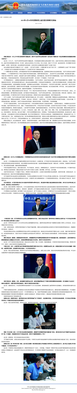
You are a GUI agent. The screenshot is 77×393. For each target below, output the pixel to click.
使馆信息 (20, 12)
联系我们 (64, 12)
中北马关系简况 (41, 12)
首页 (12, 12)
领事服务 (29, 12)
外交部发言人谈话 (7, 17)
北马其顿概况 (53, 12)
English (74, 1)
